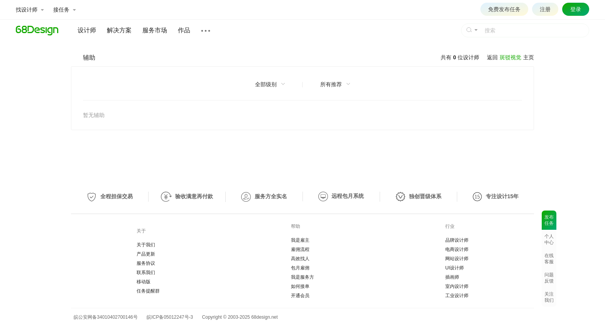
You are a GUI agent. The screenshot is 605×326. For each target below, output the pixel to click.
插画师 (452, 277)
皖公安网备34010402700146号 (104, 317)
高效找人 (300, 258)
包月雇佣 (300, 268)
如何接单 (300, 286)
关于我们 (146, 244)
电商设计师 (456, 249)
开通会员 (300, 295)
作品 (184, 30)
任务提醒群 (148, 291)
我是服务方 (302, 277)
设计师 (87, 30)
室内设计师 (456, 286)
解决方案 (119, 30)
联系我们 (146, 272)
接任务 (64, 10)
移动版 (143, 281)
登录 (575, 9)
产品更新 (146, 254)
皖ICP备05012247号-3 (170, 317)
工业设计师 (456, 295)
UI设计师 (454, 268)
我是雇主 (300, 240)
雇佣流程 (300, 249)
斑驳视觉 (510, 57)
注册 (545, 9)
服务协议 (146, 263)
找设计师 (30, 10)
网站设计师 (456, 258)
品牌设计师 (456, 240)
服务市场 (154, 30)
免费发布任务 (504, 9)
